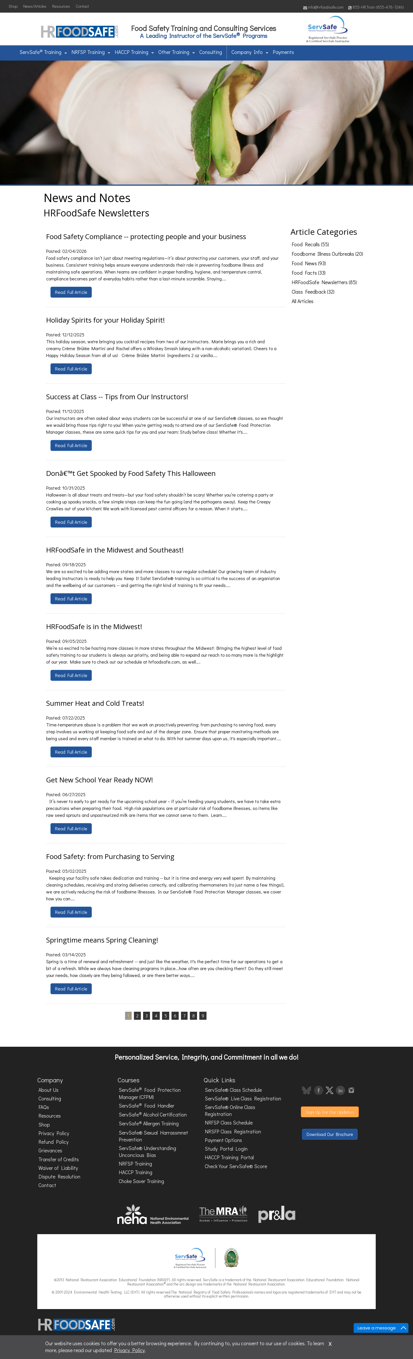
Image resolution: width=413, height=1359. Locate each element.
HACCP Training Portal (229, 1157)
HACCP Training (134, 52)
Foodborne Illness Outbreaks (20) (327, 254)
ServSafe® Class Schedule (233, 1090)
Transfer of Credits (58, 1159)
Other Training (176, 52)
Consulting (210, 52)
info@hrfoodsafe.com (323, 7)
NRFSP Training (90, 52)
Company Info (249, 52)
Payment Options (223, 1140)
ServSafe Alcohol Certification (153, 1114)
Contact (82, 6)
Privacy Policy (53, 1133)
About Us (48, 1090)
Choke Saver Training (141, 1181)
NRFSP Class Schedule (229, 1122)
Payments (283, 52)
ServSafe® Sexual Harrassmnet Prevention (153, 1136)
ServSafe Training (43, 51)
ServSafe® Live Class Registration (243, 1098)
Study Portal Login (226, 1148)
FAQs (43, 1107)
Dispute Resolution (59, 1176)
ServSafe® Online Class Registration (230, 1110)
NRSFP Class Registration (233, 1131)
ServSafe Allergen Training (149, 1123)
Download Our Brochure (330, 1134)
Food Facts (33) (309, 273)
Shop (13, 6)
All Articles (302, 301)
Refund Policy (53, 1142)
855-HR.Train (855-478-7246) (376, 7)
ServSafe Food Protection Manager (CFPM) (150, 1093)
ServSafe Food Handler (146, 1105)
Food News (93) (309, 263)
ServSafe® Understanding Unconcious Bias (147, 1151)
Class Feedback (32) (313, 291)
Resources (61, 6)
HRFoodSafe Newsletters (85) (324, 282)
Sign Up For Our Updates (329, 1112)
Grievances (50, 1150)
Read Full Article (71, 292)
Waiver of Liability (58, 1168)
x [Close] (330, 1342)
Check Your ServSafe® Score (236, 1166)
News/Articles (34, 6)
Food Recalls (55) (310, 244)
